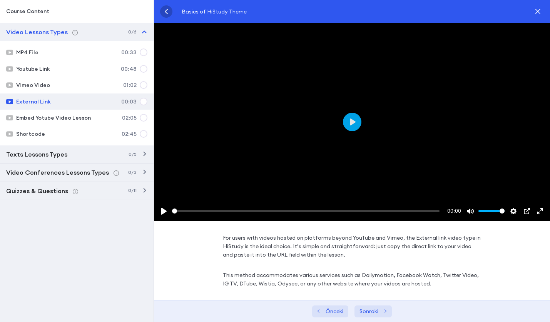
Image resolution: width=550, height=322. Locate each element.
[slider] (306, 211)
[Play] (164, 211)
